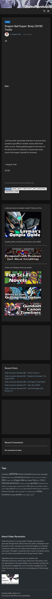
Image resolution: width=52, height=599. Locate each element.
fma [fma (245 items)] (34, 480)
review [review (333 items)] (18, 494)
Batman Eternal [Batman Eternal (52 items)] (11, 477)
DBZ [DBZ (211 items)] (3, 480)
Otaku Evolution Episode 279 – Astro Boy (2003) (22, 385)
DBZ (34, 188)
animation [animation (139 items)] (5, 474)
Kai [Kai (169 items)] (28, 486)
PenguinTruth (14, 544)
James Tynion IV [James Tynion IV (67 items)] (22, 486)
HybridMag (26, 596)
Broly (20, 188)
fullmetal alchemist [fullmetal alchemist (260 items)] (10, 483)
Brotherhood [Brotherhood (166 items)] (20, 477)
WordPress (14, 596)
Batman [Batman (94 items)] (4, 477)
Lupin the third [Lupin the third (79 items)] (27, 488)
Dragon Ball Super (12, 191)
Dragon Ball (41, 188)
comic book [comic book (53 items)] (38, 477)
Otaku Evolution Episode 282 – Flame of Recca (22, 373)
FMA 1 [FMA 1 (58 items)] (38, 480)
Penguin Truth (16, 34)
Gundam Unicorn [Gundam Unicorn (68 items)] (43, 483)
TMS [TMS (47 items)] (31, 495)
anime (14, 188)
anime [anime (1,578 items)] (13, 473)
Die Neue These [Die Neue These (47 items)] (10, 480)
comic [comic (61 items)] (33, 477)
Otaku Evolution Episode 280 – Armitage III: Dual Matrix (25, 382)
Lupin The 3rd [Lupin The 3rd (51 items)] (19, 488)
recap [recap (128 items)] (13, 495)
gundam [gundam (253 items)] (34, 483)
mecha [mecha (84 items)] (34, 488)
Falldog (29, 541)
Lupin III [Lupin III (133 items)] (12, 489)
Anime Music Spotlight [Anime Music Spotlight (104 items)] (40, 474)
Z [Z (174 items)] (33, 495)
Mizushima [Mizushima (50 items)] (39, 488)
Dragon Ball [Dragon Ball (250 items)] (19, 480)
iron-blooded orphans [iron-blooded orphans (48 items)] (11, 486)
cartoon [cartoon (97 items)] (28, 477)
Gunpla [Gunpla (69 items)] (4, 486)
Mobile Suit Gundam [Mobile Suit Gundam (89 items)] (8, 491)
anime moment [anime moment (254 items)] (25, 474)
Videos (8, 22)
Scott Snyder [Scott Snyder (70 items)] (26, 495)
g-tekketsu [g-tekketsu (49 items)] (27, 483)
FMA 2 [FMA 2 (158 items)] (42, 480)
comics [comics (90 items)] (44, 477)
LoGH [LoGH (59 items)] (3, 488)
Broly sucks (27, 188)
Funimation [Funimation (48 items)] (22, 483)
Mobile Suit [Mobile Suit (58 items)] (46, 488)
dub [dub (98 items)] (25, 480)
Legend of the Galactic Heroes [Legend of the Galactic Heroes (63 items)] (38, 486)
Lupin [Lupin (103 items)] (7, 489)
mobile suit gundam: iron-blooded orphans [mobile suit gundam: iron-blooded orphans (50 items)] (25, 491)
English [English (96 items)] (30, 480)
